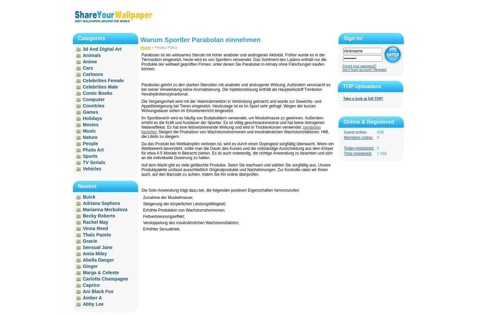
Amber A (92, 297)
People (90, 143)
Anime (90, 61)
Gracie (90, 241)
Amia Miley (95, 253)
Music (89, 131)
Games (90, 112)
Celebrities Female (103, 80)
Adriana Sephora (101, 203)
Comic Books (97, 93)
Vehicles (92, 168)
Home (145, 47)
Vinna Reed (95, 228)
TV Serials (94, 162)
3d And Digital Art (102, 49)
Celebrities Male (100, 87)
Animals (92, 55)
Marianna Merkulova (105, 209)
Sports (90, 156)
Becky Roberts (99, 216)
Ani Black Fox (98, 291)
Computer (94, 99)
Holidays (92, 118)
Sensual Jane (98, 247)
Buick (89, 197)
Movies (90, 124)
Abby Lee (93, 304)
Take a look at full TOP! (363, 98)
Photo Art (93, 150)
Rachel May (95, 222)
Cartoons (93, 74)
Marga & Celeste (101, 272)
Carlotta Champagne (105, 279)
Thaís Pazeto (97, 234)
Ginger (90, 266)
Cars (88, 68)
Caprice (91, 285)
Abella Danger (98, 260)
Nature (90, 137)
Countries (93, 105)
